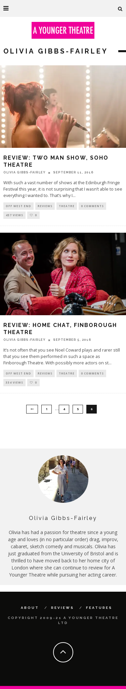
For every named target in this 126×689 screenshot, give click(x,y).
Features (99, 608)
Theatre (67, 206)
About (30, 608)
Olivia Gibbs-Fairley (24, 172)
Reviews (45, 206)
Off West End (18, 206)
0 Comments (92, 206)
